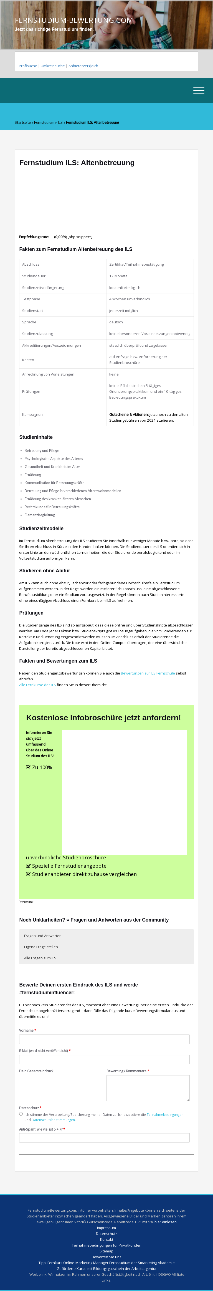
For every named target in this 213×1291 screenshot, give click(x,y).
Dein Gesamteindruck (36, 1071)
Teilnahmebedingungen (165, 1114)
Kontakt (106, 1239)
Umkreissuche (53, 65)
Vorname (27, 1030)
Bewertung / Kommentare (127, 1071)
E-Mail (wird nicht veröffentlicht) (45, 1050)
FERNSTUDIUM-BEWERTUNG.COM (74, 20)
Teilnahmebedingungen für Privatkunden (106, 1245)
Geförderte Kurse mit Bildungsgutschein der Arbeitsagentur (107, 1268)
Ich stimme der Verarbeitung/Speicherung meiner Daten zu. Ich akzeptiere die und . (101, 1117)
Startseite (23, 122)
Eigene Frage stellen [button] (41, 946)
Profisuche (28, 65)
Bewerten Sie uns (106, 1256)
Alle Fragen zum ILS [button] (40, 957)
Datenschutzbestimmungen (53, 1120)
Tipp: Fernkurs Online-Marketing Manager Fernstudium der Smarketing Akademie (107, 1262)
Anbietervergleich (83, 65)
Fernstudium (44, 122)
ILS (60, 122)
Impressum (106, 1227)
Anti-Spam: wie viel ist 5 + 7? (42, 1129)
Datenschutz (30, 1108)
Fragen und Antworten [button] (43, 935)
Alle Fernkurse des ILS (37, 684)
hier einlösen (165, 1221)
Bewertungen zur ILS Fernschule (148, 673)
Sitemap (106, 1251)
